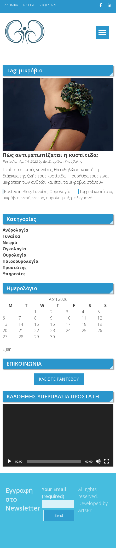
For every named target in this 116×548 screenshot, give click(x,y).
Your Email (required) (56, 496)
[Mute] (98, 461)
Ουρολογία (59, 191)
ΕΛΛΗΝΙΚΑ (10, 5)
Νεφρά (10, 242)
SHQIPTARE (48, 5)
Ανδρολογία (15, 230)
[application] (58, 435)
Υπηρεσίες (14, 274)
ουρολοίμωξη (59, 198)
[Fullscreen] (106, 461)
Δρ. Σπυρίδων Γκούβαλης (62, 161)
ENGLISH (28, 5)
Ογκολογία (14, 249)
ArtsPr (83, 510)
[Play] (9, 461)
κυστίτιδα (103, 191)
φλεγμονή (83, 198)
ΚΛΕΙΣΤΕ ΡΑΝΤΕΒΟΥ (59, 379)
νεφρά (38, 198)
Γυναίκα (40, 191)
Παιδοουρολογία (20, 261)
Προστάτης (15, 267)
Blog (26, 191)
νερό (26, 198)
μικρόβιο (11, 198)
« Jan (7, 349)
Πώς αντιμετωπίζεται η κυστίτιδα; (50, 154)
